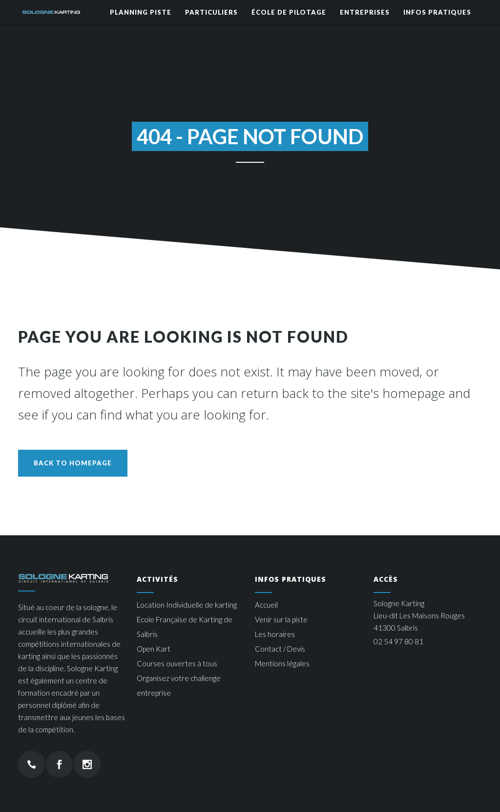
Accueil (266, 604)
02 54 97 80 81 (398, 641)
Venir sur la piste (281, 619)
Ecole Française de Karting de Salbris (184, 626)
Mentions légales (282, 663)
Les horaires (275, 634)
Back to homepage (73, 463)
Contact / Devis (280, 648)
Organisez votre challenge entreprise (179, 685)
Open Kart (153, 648)
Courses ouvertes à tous (177, 663)
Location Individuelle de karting (187, 604)
